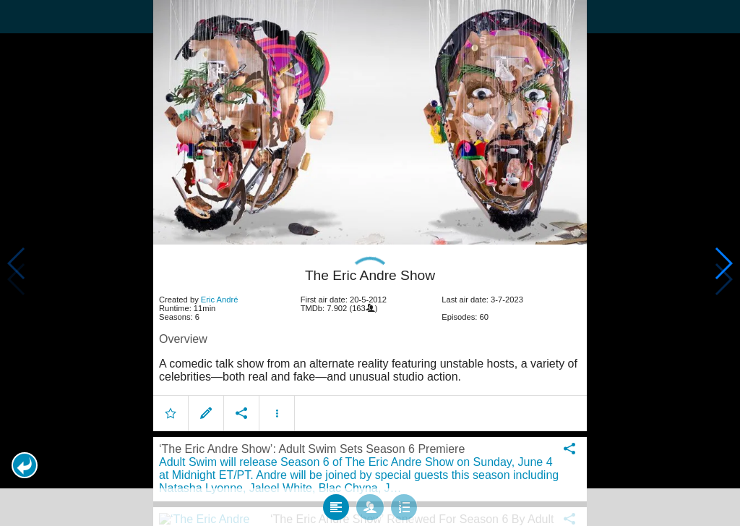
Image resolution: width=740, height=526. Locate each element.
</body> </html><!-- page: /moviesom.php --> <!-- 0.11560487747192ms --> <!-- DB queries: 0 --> (370, 263)
